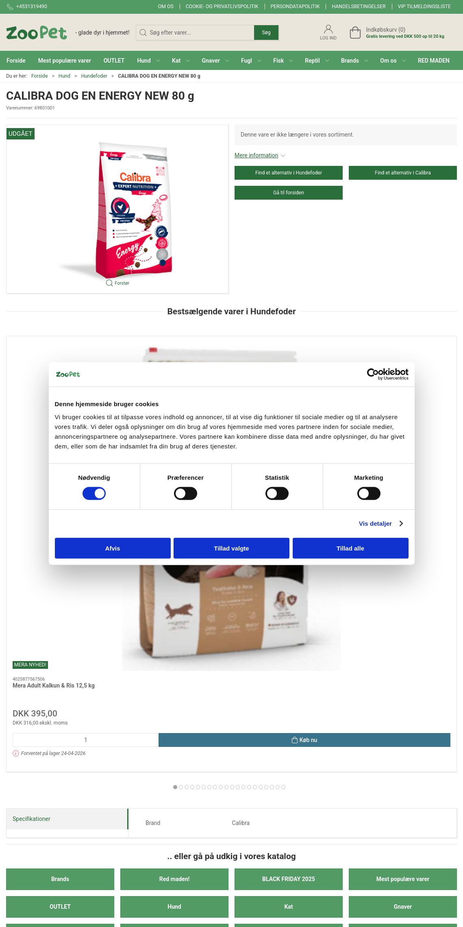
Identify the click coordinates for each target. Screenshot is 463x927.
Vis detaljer (375, 523)
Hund (64, 76)
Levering (327, 802)
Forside (39, 76)
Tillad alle (350, 547)
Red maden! (174, 628)
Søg (266, 32)
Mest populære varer (402, 628)
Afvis (112, 547)
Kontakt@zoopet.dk (31, 815)
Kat (288, 656)
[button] (148, 60)
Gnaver (403, 656)
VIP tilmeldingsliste (424, 6)
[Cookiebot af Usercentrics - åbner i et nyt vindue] (373, 374)
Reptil (288, 684)
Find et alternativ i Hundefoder (288, 173)
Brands (60, 628)
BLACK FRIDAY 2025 (288, 628)
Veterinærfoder (174, 711)
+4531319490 (23, 807)
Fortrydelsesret (335, 848)
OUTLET (60, 656)
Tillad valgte (231, 547)
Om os (166, 6)
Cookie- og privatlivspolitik (222, 6)
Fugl (59, 684)
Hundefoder (94, 76)
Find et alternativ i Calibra (403, 173)
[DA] (68, 32)
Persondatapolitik (295, 6)
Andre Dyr (60, 711)
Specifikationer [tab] (31, 568)
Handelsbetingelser (358, 6)
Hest (403, 684)
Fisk (174, 684)
